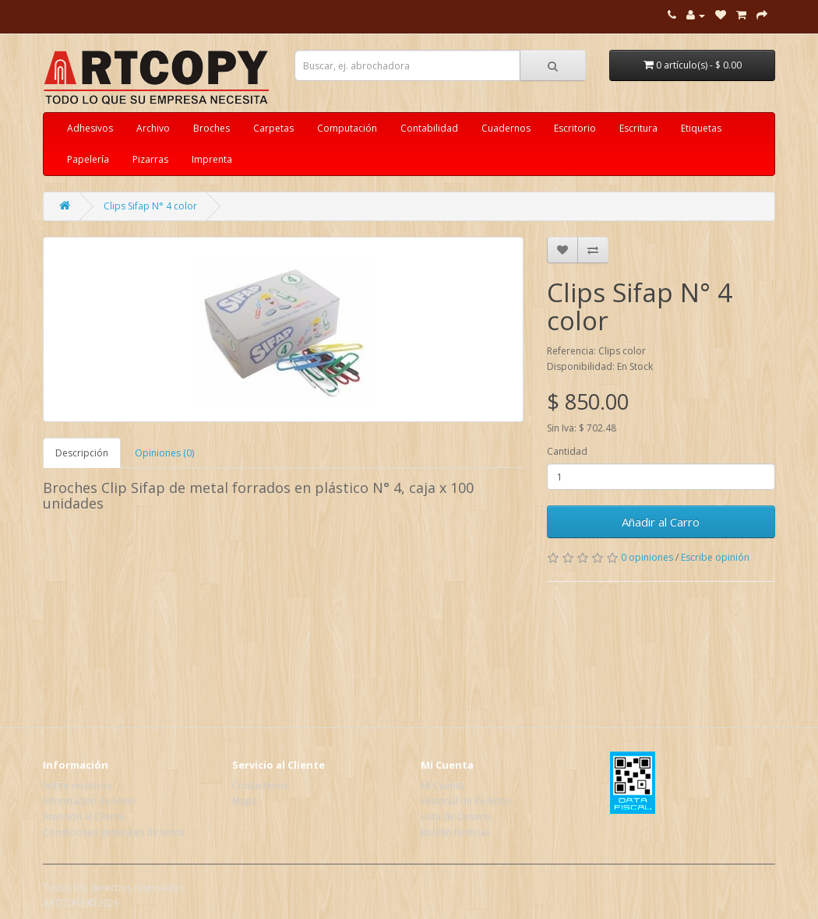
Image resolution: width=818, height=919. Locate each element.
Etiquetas (701, 128)
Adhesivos (90, 128)
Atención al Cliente (84, 816)
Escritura (638, 128)
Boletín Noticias (455, 832)
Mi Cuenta (442, 785)
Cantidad (567, 451)
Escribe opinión (715, 557)
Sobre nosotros (77, 785)
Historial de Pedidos (466, 801)
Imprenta (212, 159)
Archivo (153, 128)
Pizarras (150, 159)
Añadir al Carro (661, 522)
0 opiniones (647, 557)
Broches (211, 128)
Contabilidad (429, 128)
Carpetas (273, 128)
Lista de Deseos (456, 816)
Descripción (81, 453)
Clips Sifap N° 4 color (150, 206)
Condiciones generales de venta (114, 832)
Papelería (88, 159)
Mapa (244, 801)
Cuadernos (506, 128)
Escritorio (575, 128)
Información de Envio (89, 801)
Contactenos (260, 785)
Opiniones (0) (164, 453)
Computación (347, 128)
